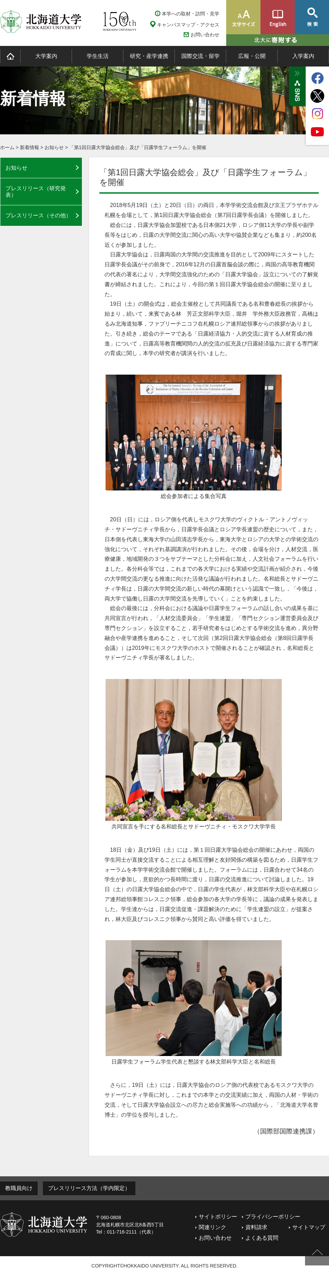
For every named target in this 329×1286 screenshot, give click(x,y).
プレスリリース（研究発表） (35, 191)
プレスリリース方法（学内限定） (89, 1188)
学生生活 (98, 56)
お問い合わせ (205, 34)
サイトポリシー (218, 1217)
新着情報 (29, 147)
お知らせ (54, 147)
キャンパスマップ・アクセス (188, 24)
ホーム (7, 147)
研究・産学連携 (149, 56)
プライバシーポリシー (272, 1217)
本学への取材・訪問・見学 (190, 13)
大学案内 (46, 56)
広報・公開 (252, 56)
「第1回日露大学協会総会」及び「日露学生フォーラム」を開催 (137, 147)
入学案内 (303, 56)
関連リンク (212, 1227)
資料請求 (256, 1227)
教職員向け (19, 1188)
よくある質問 (261, 1238)
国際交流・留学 (200, 56)
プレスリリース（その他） (38, 215)
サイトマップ (308, 1227)
